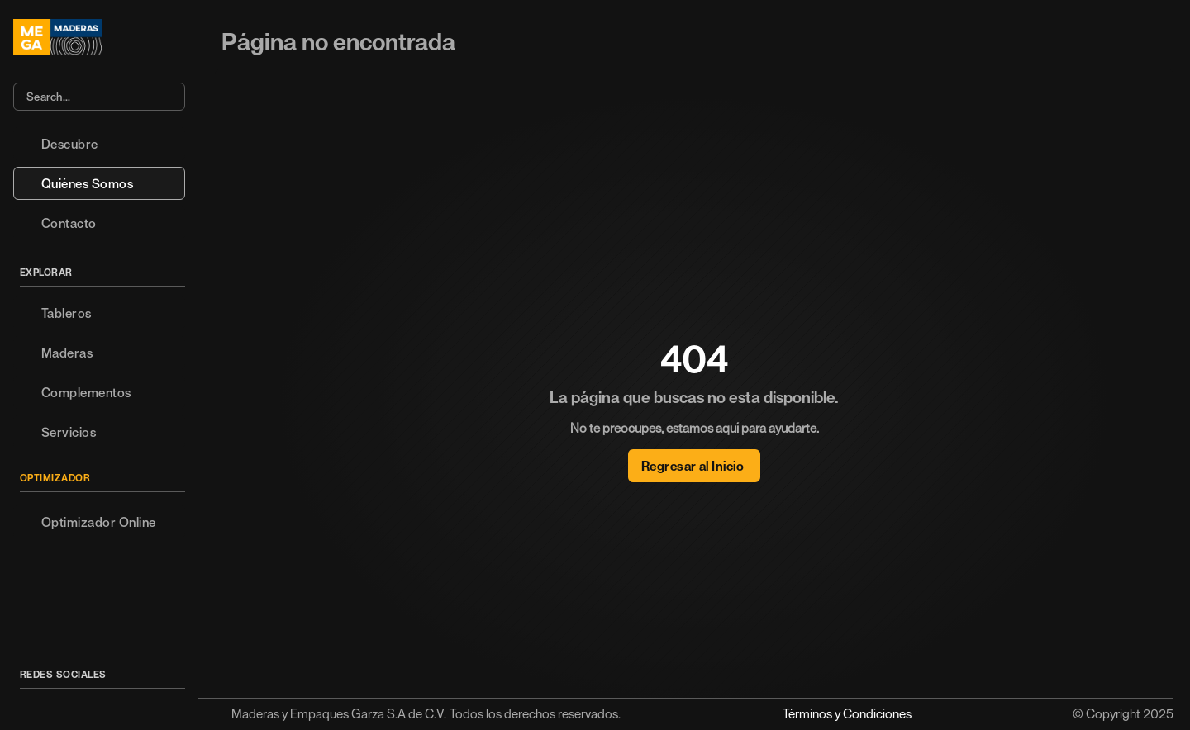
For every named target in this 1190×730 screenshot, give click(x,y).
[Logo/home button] (99, 37)
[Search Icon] (99, 97)
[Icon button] (29, 704)
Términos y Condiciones (847, 713)
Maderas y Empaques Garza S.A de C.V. (338, 713)
